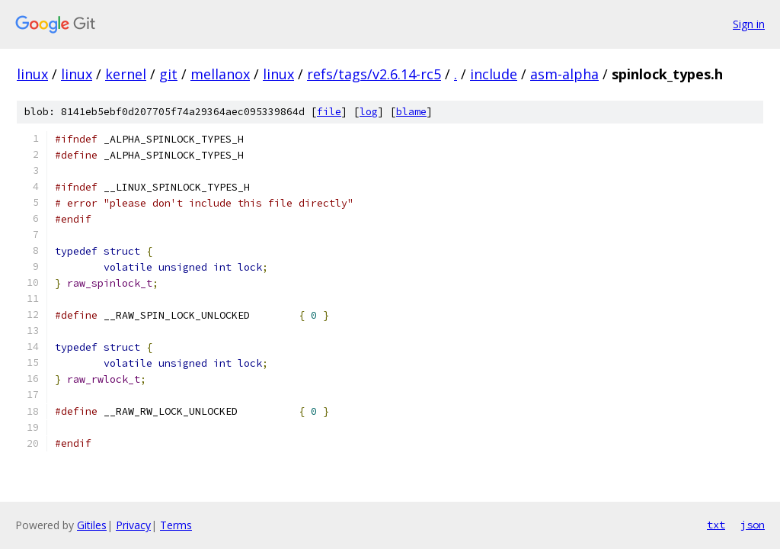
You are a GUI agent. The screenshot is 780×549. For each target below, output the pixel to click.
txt (716, 524)
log (369, 111)
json (752, 524)
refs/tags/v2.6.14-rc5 (374, 74)
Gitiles (92, 525)
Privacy (133, 525)
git (168, 74)
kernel (125, 74)
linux (32, 74)
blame (411, 111)
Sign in (749, 24)
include (493, 74)
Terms (176, 525)
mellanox (220, 74)
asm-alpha (564, 74)
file (329, 111)
